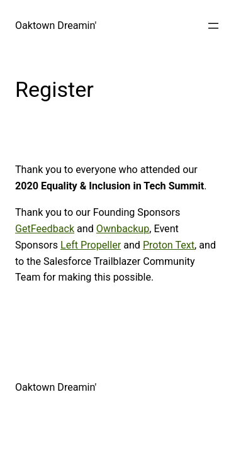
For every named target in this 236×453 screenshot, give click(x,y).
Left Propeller (90, 245)
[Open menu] (213, 25)
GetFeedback (44, 229)
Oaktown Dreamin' (55, 25)
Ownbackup (122, 229)
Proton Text (168, 245)
